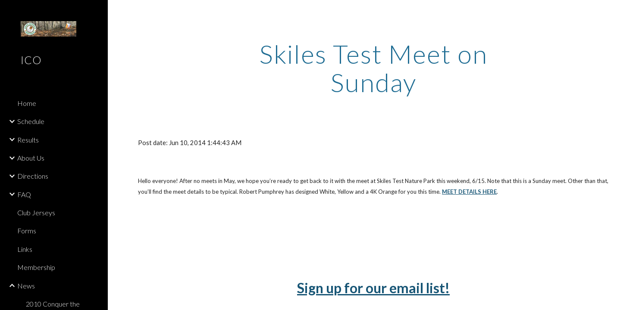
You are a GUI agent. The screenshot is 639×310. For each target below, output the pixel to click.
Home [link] (26, 103)
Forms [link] (26, 230)
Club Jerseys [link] (36, 212)
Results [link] (28, 140)
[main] (373, 68)
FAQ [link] (24, 194)
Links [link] (24, 249)
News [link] (26, 286)
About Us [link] (30, 158)
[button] (628, 12)
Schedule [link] (30, 121)
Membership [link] (36, 267)
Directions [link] (32, 176)
